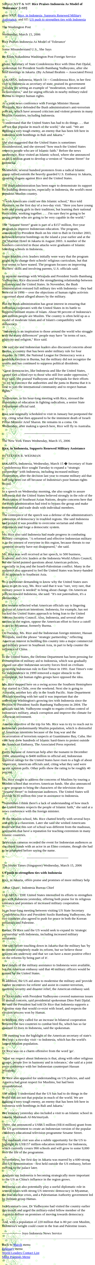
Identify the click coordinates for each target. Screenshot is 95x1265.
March (17, 1245)
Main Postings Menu (16, 1257)
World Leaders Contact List (20, 1253)
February (8, 1249)
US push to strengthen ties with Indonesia (58, 19)
